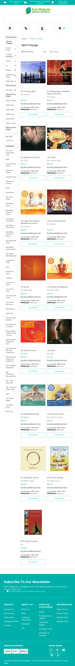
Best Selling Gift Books (11, 241)
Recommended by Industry (11, 325)
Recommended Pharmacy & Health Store (11, 359)
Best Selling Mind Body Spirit (11, 255)
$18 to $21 (10, 114)
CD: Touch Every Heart (55, 414)
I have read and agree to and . (26, 591)
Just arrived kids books (9, 303)
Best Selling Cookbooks (9, 220)
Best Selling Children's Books (9, 212)
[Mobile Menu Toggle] (9, 28)
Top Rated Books (9, 406)
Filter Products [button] (11, 37)
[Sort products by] (59, 51)
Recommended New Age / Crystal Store (11, 350)
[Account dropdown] (26, 28)
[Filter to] (11, 65)
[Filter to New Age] (11, 81)
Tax (22, 628)
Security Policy (63, 621)
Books (8, 188)
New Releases (10, 309)
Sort (44, 52)
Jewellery (9, 278)
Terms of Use (62, 609)
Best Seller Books (9, 198)
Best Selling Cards (9, 204)
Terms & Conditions (28, 591)
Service (8, 604)
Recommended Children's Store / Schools (11, 333)
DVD (7, 267)
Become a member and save (31, 103)
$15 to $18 (10, 110)
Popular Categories (46, 605)
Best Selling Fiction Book (10, 226)
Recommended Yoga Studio (11, 366)
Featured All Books (9, 272)
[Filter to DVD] (11, 61)
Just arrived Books (9, 283)
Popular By (9, 313)
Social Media (55, 645)
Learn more (33, 109)
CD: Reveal (51, 350)
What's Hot (9, 411)
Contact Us (8, 609)
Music (8, 159)
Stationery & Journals (10, 182)
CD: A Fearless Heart (28, 91)
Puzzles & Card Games (11, 165)
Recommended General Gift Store (11, 342)
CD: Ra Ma (25, 287)
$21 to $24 (10, 119)
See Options (33, 114)
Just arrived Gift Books (11, 297)
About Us (27, 604)
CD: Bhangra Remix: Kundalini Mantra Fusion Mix (58, 92)
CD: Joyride (51, 157)
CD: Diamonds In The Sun (30, 157)
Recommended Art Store (11, 319)
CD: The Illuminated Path (30, 414)
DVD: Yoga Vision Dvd (29, 541)
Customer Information (26, 618)
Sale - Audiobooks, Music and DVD (11, 374)
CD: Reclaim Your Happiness (57, 287)
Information (64, 604)
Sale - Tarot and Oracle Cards (11, 388)
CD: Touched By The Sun (30, 478)
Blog (23, 613)
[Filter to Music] (11, 70)
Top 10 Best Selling (9, 399)
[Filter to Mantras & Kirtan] (11, 75)
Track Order (9, 617)
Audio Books (10, 192)
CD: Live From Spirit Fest (56, 221)
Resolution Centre (11, 621)
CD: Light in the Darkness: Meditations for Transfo (30, 222)
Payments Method (13, 645)
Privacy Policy (41, 591)
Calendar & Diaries (9, 171)
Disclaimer (25, 624)
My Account (9, 613)
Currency (7, 625)
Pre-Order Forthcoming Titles (10, 153)
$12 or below (11, 100)
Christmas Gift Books (10, 261)
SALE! (7, 394)
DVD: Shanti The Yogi (55, 478)
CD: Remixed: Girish (28, 350)
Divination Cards (11, 177)
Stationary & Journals (44, 634)
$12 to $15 (10, 105)
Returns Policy (62, 617)
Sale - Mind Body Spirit (9, 382)
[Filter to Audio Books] (11, 49)
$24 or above (11, 123)
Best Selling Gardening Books (9, 234)
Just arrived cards (9, 290)
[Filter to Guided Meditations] (11, 55)
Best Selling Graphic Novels (11, 248)
